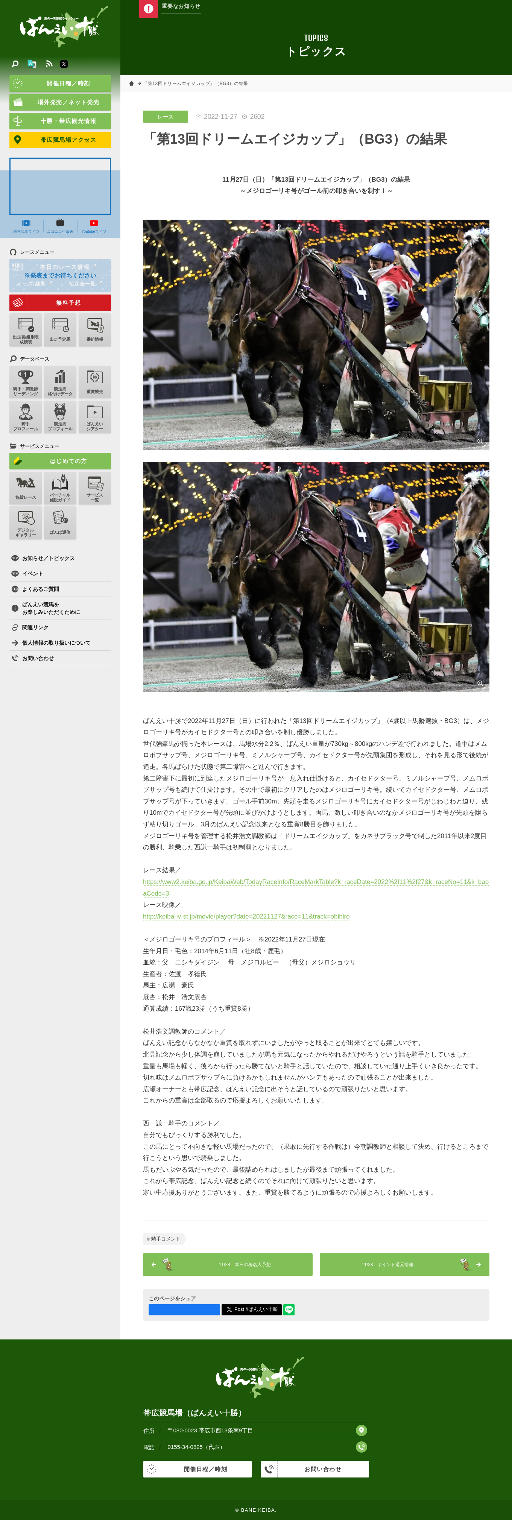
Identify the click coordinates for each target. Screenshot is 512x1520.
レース (165, 117)
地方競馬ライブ (26, 226)
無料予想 (45, 303)
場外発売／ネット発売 (54, 102)
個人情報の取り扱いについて (51, 643)
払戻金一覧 (85, 284)
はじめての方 (48, 461)
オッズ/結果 (34, 284)
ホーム (131, 83)
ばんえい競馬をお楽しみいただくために (45, 608)
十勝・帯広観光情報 (52, 121)
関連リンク (30, 627)
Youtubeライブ (94, 226)
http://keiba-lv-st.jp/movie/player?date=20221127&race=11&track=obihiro (246, 916)
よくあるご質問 (35, 589)
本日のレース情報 (53, 267)
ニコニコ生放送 (60, 226)
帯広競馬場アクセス (52, 140)
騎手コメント (166, 1239)
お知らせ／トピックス (43, 558)
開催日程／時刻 (49, 83)
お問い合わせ (32, 658)
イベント (27, 573)
